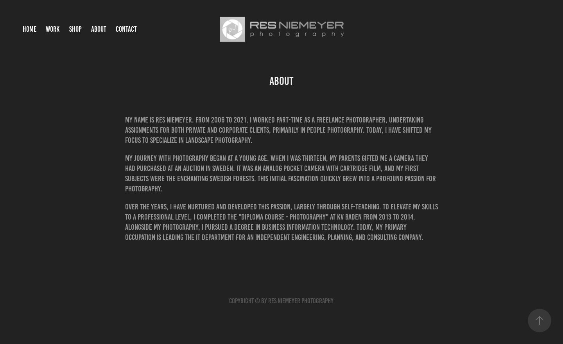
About (98, 29)
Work (52, 29)
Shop (75, 29)
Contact (126, 29)
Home (29, 29)
